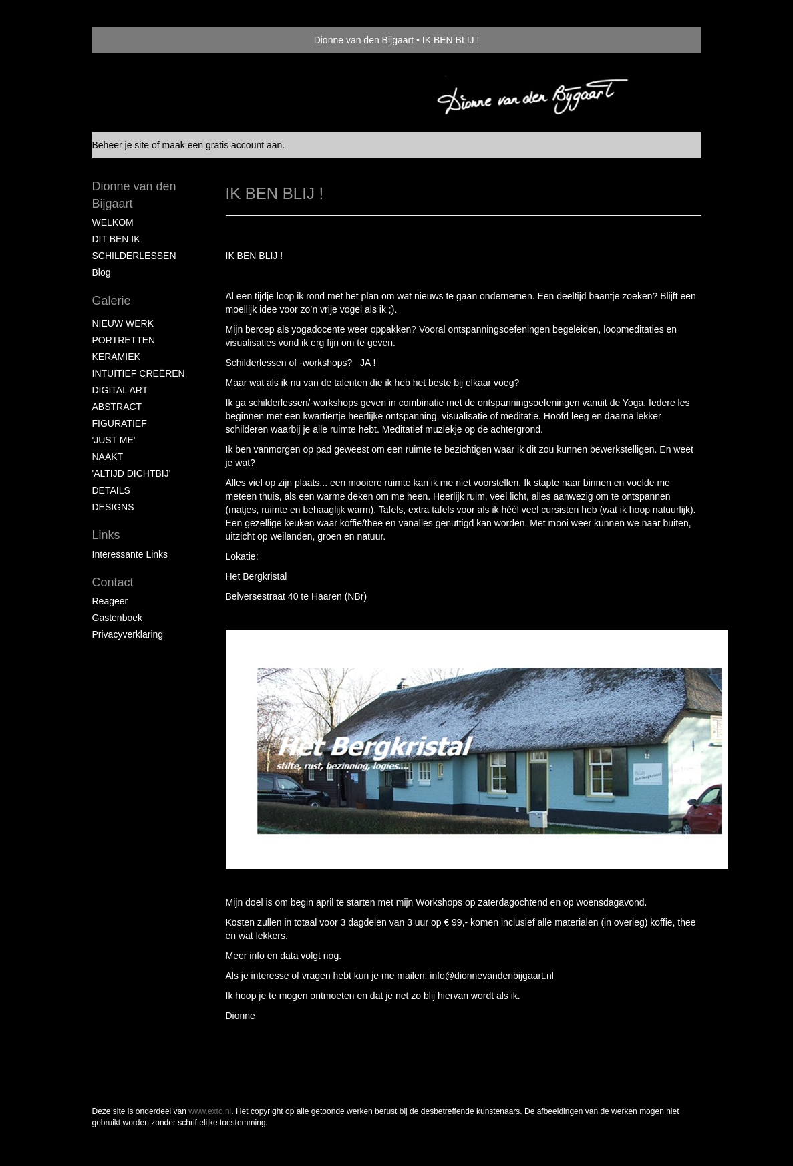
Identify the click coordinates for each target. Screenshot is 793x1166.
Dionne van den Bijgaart (364, 40)
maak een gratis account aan (222, 145)
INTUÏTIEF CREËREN (138, 373)
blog (101, 272)
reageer (110, 601)
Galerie (111, 300)
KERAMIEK (116, 356)
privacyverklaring (128, 634)
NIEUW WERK (123, 323)
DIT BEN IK (116, 239)
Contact (113, 582)
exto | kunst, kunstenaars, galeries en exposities (130, 40)
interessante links (130, 554)
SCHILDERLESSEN (134, 255)
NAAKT (108, 456)
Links (106, 535)
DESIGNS (113, 507)
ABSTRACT (117, 406)
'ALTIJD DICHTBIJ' (131, 473)
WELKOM (113, 222)
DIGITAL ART (120, 390)
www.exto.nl (209, 1111)
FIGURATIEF (119, 423)
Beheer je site (121, 145)
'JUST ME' (114, 440)
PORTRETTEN (124, 340)
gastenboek (117, 617)
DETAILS (111, 490)
